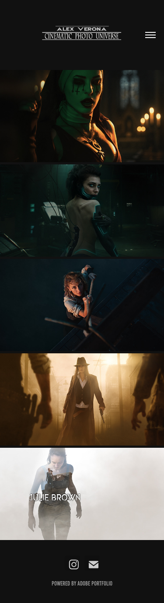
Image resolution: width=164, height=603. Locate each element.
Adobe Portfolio (94, 583)
